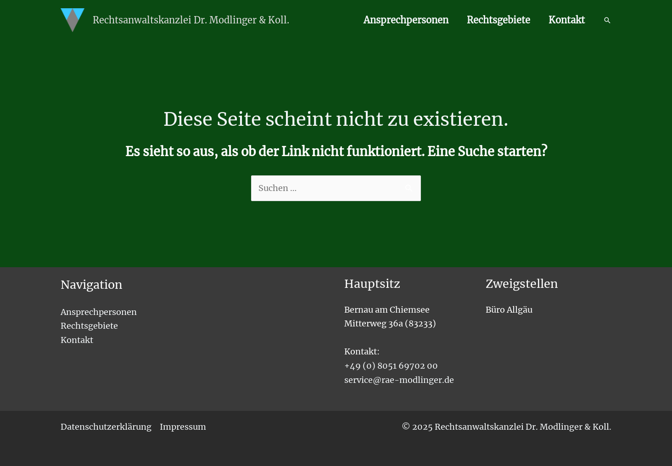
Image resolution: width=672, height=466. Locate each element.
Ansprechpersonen (406, 20)
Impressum (183, 426)
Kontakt (567, 20)
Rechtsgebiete (498, 20)
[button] (607, 20)
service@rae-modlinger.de (399, 380)
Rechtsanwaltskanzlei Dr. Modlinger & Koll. (191, 20)
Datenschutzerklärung (106, 426)
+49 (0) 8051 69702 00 (391, 365)
